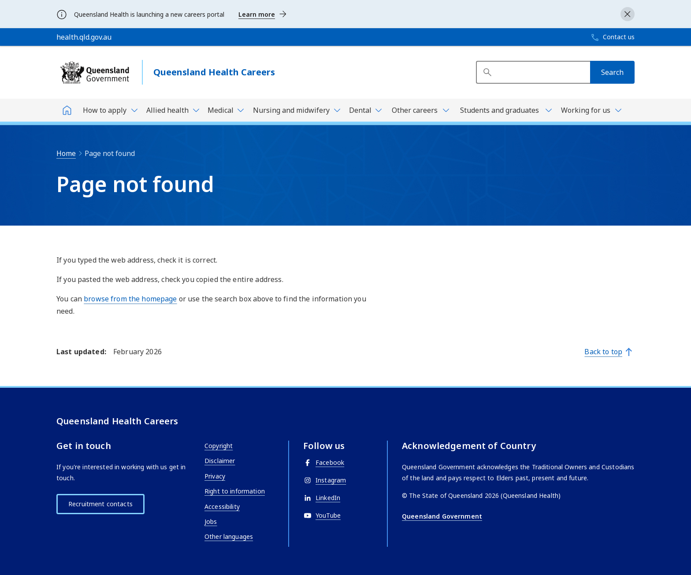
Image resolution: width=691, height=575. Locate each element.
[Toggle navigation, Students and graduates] (504, 110)
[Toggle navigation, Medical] (225, 110)
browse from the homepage (130, 299)
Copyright (218, 445)
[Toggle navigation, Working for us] (590, 110)
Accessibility (222, 506)
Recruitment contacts (100, 504)
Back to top (603, 351)
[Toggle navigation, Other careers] (419, 110)
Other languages (228, 536)
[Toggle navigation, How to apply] (109, 110)
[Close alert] (627, 14)
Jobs (210, 521)
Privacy (214, 476)
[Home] (67, 110)
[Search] (612, 72)
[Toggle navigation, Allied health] (172, 110)
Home (66, 153)
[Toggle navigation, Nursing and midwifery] (296, 110)
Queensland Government (442, 516)
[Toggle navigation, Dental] (365, 110)
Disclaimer (219, 460)
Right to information (234, 491)
